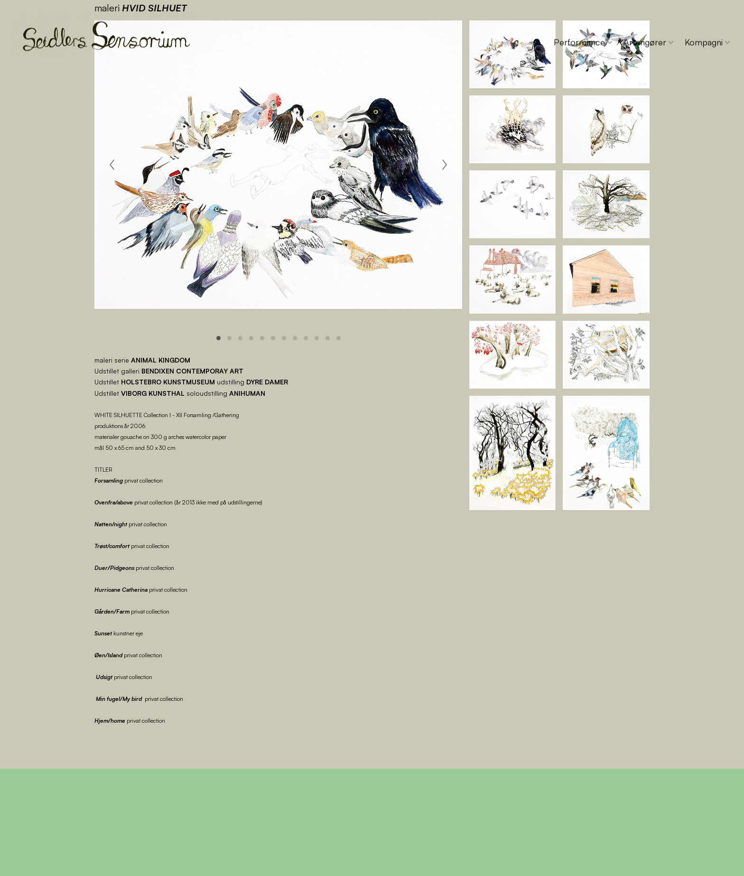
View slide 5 (262, 338)
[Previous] (112, 164)
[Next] (444, 164)
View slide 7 (284, 338)
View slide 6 (273, 338)
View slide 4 (251, 338)
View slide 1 (218, 338)
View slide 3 (240, 338)
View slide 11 (328, 338)
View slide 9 (306, 338)
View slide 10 (317, 338)
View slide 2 (229, 338)
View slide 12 (338, 338)
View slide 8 (295, 338)
